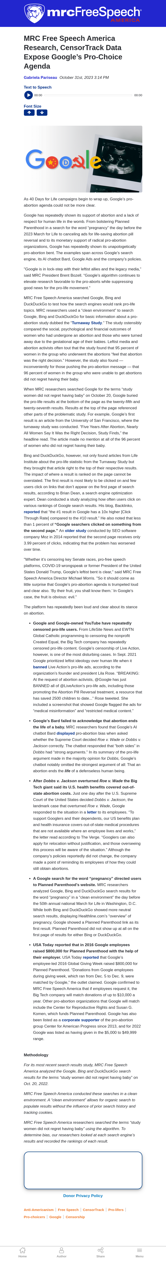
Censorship (75, 1217)
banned (40, 667)
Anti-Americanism (39, 1210)
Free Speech (68, 1210)
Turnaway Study (87, 323)
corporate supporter (80, 1020)
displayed (66, 733)
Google (55, 1217)
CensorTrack (93, 1210)
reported (32, 512)
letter (92, 812)
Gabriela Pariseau (40, 77)
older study (75, 531)
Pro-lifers (116, 1210)
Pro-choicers (34, 1217)
